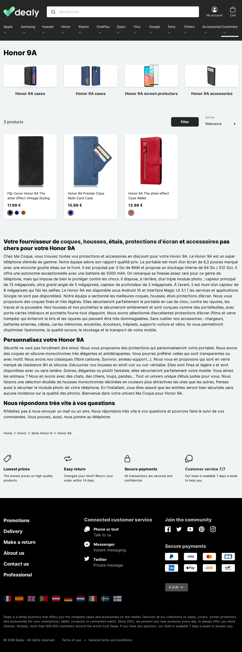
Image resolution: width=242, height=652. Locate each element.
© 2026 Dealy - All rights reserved (29, 640)
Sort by (209, 117)
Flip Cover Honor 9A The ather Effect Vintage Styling (28, 195)
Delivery (13, 531)
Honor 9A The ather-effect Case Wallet (148, 195)
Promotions (17, 520)
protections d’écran (151, 241)
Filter (185, 122)
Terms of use (71, 640)
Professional (18, 575)
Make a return (19, 542)
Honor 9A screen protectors (151, 93)
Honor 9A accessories (212, 93)
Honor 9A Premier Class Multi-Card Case (86, 195)
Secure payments (141, 469)
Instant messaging (110, 550)
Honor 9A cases (30, 93)
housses (94, 241)
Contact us (16, 564)
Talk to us (102, 535)
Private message (108, 565)
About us (14, 553)
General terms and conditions (110, 640)
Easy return (75, 469)
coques (70, 241)
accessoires (202, 241)
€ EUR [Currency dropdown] (176, 587)
